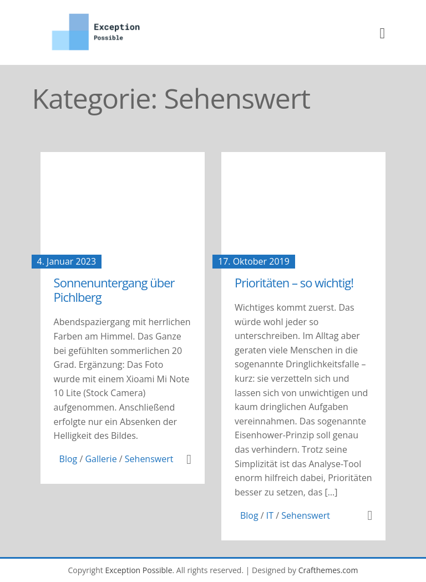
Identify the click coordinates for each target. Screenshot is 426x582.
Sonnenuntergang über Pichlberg (114, 289)
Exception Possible (138, 570)
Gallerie (100, 459)
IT (269, 515)
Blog (68, 459)
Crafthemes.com (328, 570)
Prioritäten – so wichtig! (294, 282)
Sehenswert (149, 459)
